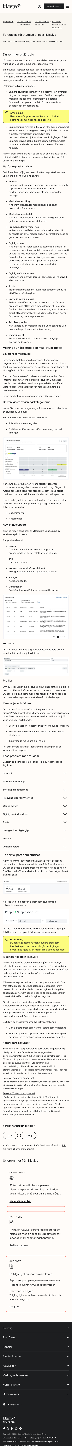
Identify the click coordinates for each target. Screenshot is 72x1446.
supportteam (59, 1005)
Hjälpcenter (8, 21)
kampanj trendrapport (15, 750)
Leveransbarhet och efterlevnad (24, 23)
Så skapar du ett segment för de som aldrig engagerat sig (34, 1048)
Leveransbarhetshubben (16, 359)
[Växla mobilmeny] (67, 6)
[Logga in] (39, 6)
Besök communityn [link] (20, 1200)
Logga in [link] (14, 1306)
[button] (36, 459)
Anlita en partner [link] (19, 1245)
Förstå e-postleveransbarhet (18, 1077)
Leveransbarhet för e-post (42, 23)
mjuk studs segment (54, 949)
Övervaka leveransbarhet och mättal (59, 24)
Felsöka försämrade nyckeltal (19, 1093)
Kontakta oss (54, 6)
